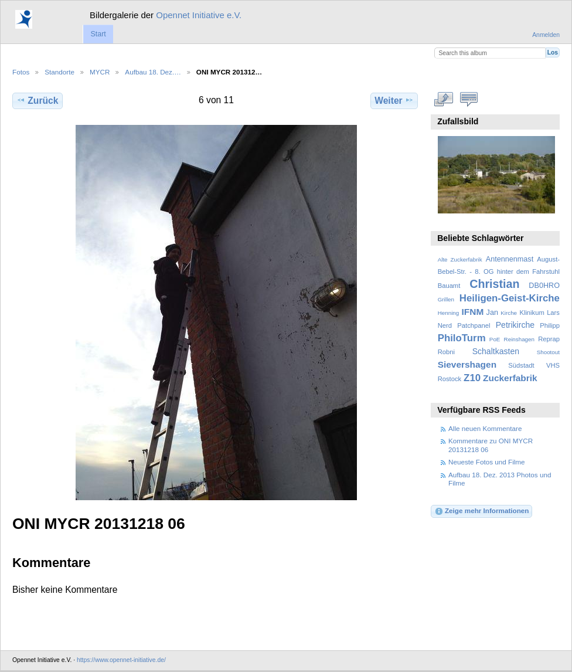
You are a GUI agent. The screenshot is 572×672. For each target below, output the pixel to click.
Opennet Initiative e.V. (198, 15)
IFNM (473, 312)
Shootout (548, 352)
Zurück (37, 100)
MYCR (100, 72)
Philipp (550, 325)
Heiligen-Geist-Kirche (509, 298)
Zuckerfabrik (510, 378)
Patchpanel (473, 325)
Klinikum (531, 312)
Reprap (549, 338)
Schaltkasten (495, 351)
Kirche (509, 313)
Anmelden (546, 35)
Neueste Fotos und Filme (486, 462)
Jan (492, 312)
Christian (494, 283)
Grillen (446, 299)
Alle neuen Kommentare (485, 428)
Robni (446, 351)
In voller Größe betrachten (444, 99)
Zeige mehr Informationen (481, 511)
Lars (553, 312)
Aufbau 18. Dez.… (153, 72)
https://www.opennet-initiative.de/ (121, 660)
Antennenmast (509, 259)
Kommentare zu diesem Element (469, 99)
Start (97, 34)
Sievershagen (467, 364)
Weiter (394, 100)
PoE (495, 339)
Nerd (445, 325)
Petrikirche (515, 325)
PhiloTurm (462, 338)
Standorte (59, 72)
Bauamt (449, 285)
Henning (448, 313)
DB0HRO (544, 285)
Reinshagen (519, 339)
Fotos (20, 72)
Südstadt (521, 365)
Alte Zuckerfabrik (460, 259)
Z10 (472, 377)
